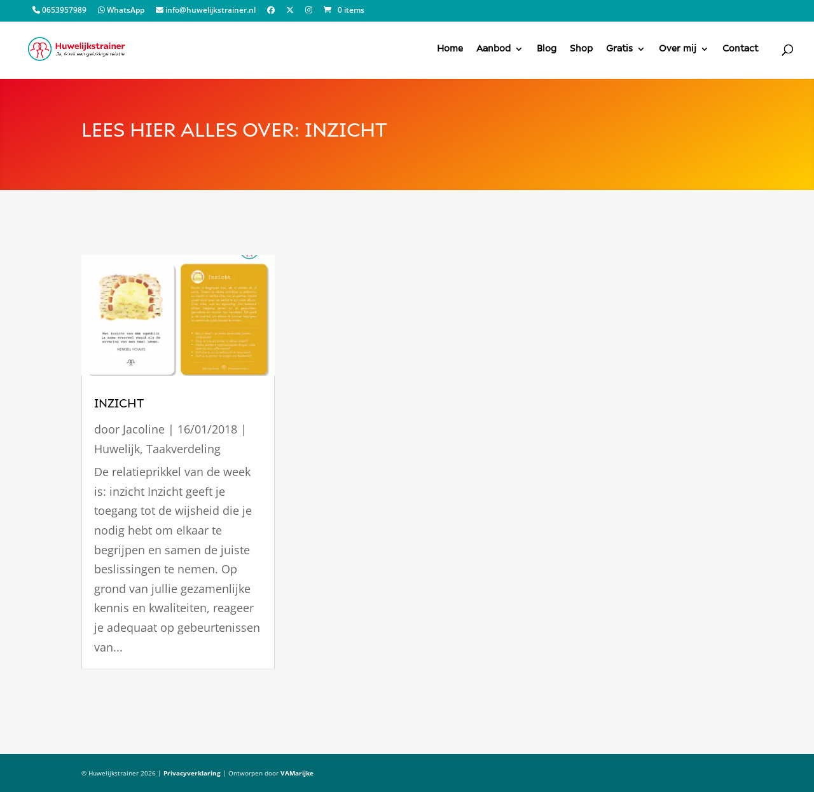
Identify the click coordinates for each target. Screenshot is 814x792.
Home (450, 48)
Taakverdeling (183, 448)
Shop (581, 48)
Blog (546, 48)
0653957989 (59, 10)
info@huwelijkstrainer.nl (206, 10)
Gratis (619, 48)
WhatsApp (121, 10)
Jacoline (144, 429)
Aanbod (493, 48)
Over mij (677, 48)
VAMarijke (297, 772)
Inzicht (119, 403)
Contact (740, 48)
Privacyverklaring (192, 772)
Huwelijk (117, 448)
